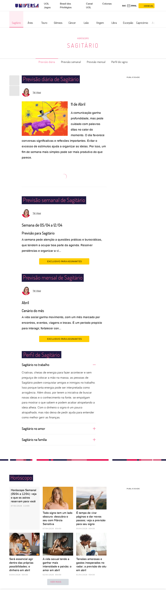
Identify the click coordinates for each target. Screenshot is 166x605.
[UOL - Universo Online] (41, 5)
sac (124, 6)
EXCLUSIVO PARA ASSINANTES (64, 261)
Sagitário (83, 45)
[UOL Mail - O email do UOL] (132, 6)
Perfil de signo (119, 62)
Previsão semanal (71, 62)
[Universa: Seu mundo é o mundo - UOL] (27, 5)
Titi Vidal (37, 92)
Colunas (107, 3)
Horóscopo (83, 38)
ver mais (58, 582)
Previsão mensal (96, 62)
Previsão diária (47, 62)
